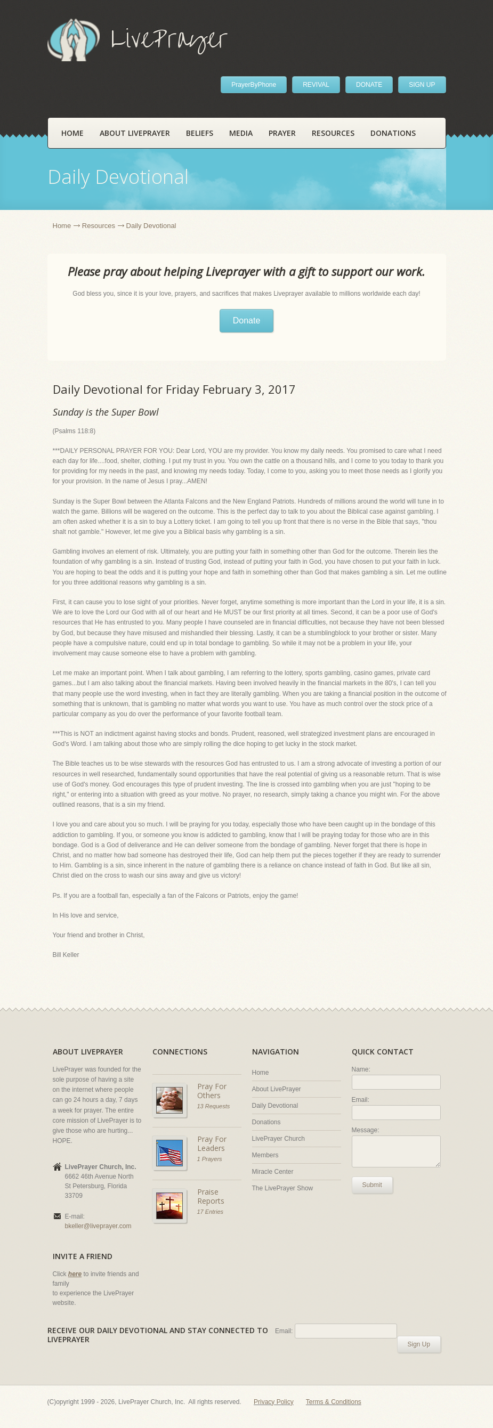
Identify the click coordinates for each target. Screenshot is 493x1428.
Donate (247, 320)
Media (241, 133)
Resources (333, 133)
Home (72, 133)
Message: (365, 1130)
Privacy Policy (274, 1402)
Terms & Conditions (333, 1402)
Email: (360, 1100)
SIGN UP (422, 84)
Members (265, 1155)
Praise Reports (210, 1196)
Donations (393, 133)
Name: (361, 1069)
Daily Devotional (275, 1105)
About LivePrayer (135, 133)
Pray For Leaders (212, 1144)
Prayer (282, 133)
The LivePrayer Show (282, 1188)
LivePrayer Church (278, 1138)
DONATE (369, 84)
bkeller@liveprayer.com (98, 1226)
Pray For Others (212, 1091)
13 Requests (213, 1106)
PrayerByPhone (253, 84)
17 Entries (210, 1211)
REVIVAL (316, 84)
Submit (372, 1185)
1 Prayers (209, 1159)
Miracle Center (273, 1171)
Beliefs (199, 133)
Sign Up (419, 1344)
